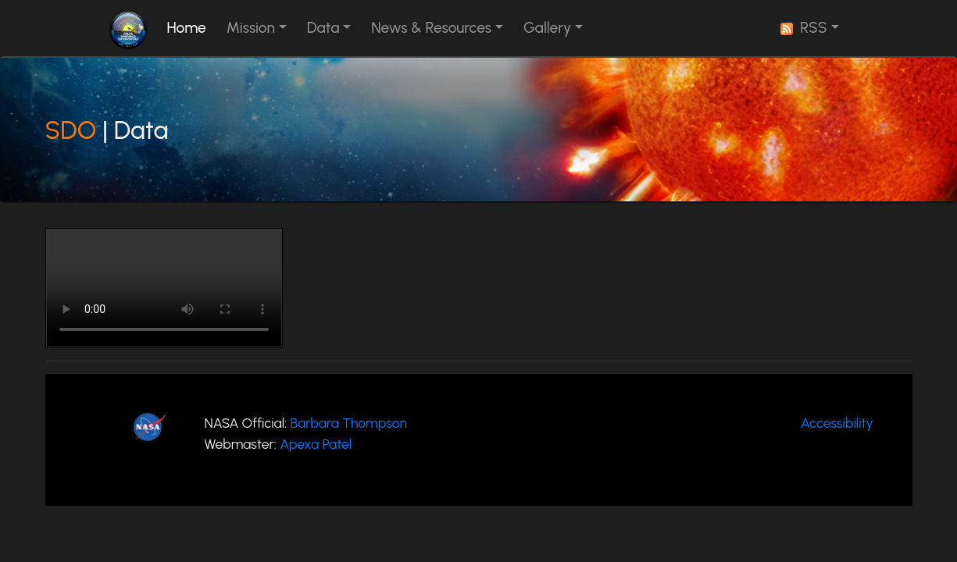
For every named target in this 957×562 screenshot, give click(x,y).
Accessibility (837, 422)
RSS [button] (803, 28)
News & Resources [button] (431, 28)
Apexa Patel (316, 444)
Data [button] (323, 28)
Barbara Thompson (348, 422)
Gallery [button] (547, 28)
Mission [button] (251, 28)
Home (189, 27)
